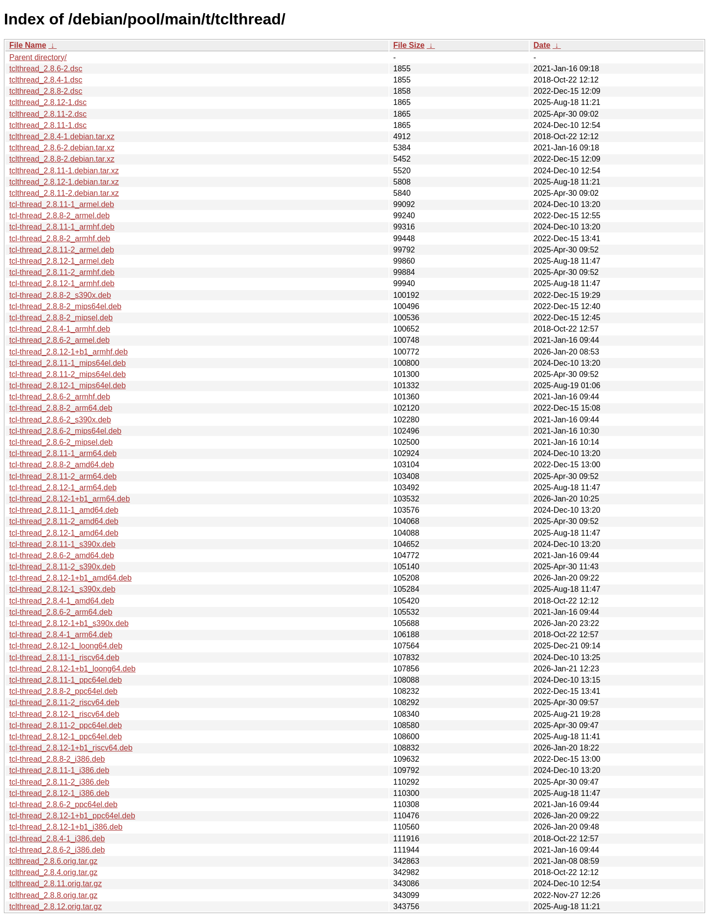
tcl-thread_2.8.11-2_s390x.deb (62, 567)
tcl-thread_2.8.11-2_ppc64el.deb (65, 725)
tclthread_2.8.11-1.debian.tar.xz (64, 171)
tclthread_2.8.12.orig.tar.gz (55, 906)
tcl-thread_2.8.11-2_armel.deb (61, 250)
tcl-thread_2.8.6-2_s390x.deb (60, 420)
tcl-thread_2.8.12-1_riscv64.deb (64, 714)
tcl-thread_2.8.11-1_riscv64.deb (64, 657)
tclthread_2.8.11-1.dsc (47, 125)
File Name (27, 45)
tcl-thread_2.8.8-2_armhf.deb (59, 238)
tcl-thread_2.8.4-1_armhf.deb (59, 329)
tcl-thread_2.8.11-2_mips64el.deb (67, 374)
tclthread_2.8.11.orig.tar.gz (55, 883)
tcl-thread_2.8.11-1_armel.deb (61, 204)
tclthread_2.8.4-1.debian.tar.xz (61, 136)
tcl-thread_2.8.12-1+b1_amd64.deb (70, 578)
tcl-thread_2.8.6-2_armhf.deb (59, 397)
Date (542, 45)
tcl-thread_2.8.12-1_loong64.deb (65, 646)
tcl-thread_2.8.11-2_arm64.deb (63, 476)
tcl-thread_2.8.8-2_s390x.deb (60, 295)
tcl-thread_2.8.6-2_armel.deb (59, 340)
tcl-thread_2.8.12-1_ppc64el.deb (65, 736)
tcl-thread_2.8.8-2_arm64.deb (60, 408)
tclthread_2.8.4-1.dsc (45, 80)
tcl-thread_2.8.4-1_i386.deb (57, 838)
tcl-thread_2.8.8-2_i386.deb (57, 759)
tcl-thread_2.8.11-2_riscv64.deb (64, 702)
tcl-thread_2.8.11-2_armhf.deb (61, 272)
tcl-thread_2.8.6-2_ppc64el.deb (63, 804)
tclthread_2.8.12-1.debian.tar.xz (64, 182)
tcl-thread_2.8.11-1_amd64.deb (63, 510)
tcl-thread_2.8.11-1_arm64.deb (63, 453)
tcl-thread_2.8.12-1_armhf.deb (61, 283)
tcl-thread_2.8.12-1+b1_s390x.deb (69, 623)
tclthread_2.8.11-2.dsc (47, 114)
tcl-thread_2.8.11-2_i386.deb (59, 782)
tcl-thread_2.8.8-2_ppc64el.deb (63, 691)
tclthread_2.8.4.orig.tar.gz (53, 872)
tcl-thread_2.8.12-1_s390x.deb (62, 589)
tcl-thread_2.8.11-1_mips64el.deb (67, 363)
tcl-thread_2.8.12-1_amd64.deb (63, 533)
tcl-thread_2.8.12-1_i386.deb (59, 793)
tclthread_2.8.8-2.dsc (45, 91)
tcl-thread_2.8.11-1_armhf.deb (61, 227)
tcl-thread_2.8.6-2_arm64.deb (60, 612)
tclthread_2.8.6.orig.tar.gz (53, 861)
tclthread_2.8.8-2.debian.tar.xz (61, 159)
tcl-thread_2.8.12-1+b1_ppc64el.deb (72, 816)
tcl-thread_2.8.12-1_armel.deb (61, 261)
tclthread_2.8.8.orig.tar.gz (53, 895)
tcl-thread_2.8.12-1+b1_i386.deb (66, 827)
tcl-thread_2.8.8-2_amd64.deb (61, 464)
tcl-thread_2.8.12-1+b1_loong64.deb (72, 669)
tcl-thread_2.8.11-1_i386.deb (59, 770)
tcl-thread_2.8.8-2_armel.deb (59, 215)
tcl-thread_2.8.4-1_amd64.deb (61, 601)
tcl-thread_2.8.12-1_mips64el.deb (67, 385)
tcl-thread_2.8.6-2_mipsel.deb (61, 442)
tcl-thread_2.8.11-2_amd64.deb (63, 521)
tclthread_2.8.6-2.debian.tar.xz (61, 148)
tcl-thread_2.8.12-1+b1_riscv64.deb (70, 748)
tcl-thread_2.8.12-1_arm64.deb (63, 487)
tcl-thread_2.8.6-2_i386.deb (57, 850)
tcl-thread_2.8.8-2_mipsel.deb (61, 317)
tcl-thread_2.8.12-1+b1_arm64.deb (69, 499)
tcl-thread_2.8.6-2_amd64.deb (61, 555)
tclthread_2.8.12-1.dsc (47, 102)
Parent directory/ (37, 57)
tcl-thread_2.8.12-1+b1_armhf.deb (68, 352)
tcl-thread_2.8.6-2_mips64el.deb (65, 431)
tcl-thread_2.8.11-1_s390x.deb (62, 544)
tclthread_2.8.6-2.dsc (45, 68)
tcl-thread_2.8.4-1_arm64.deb (60, 634)
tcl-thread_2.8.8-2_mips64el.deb (65, 306)
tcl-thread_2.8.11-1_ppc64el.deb (65, 680)
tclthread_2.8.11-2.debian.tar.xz (64, 193)
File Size (409, 45)
